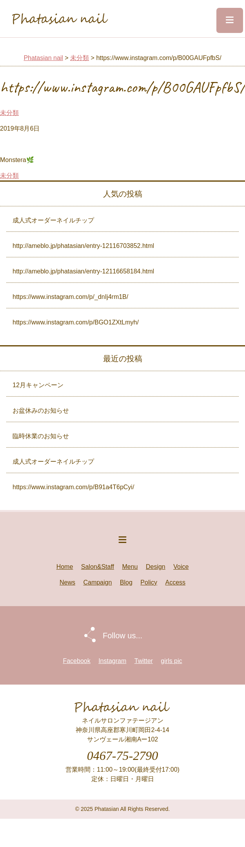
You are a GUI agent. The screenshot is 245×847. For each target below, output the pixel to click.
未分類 (79, 58)
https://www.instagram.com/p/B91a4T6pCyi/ (73, 487)
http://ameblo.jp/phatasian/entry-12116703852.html (83, 245)
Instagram (112, 661)
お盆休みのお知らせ (41, 410)
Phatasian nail (43, 58)
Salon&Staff (97, 566)
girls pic (171, 661)
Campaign (97, 582)
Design (155, 566)
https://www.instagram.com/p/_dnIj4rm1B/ (70, 296)
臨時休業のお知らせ (41, 436)
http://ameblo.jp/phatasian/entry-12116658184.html (83, 271)
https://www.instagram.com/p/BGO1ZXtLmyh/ (76, 322)
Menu (130, 566)
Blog (126, 582)
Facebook (76, 661)
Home (64, 566)
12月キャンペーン (38, 385)
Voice (181, 566)
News (67, 582)
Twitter (143, 661)
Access (175, 582)
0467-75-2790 (122, 756)
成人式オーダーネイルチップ (53, 220)
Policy (148, 582)
